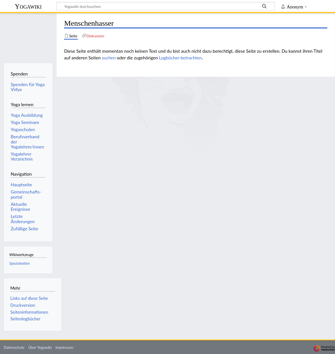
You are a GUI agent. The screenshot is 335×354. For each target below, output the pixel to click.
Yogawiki (28, 6)
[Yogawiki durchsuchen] (166, 6)
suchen (109, 57)
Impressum (64, 347)
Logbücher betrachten (180, 57)
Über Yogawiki (40, 347)
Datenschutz (14, 347)
